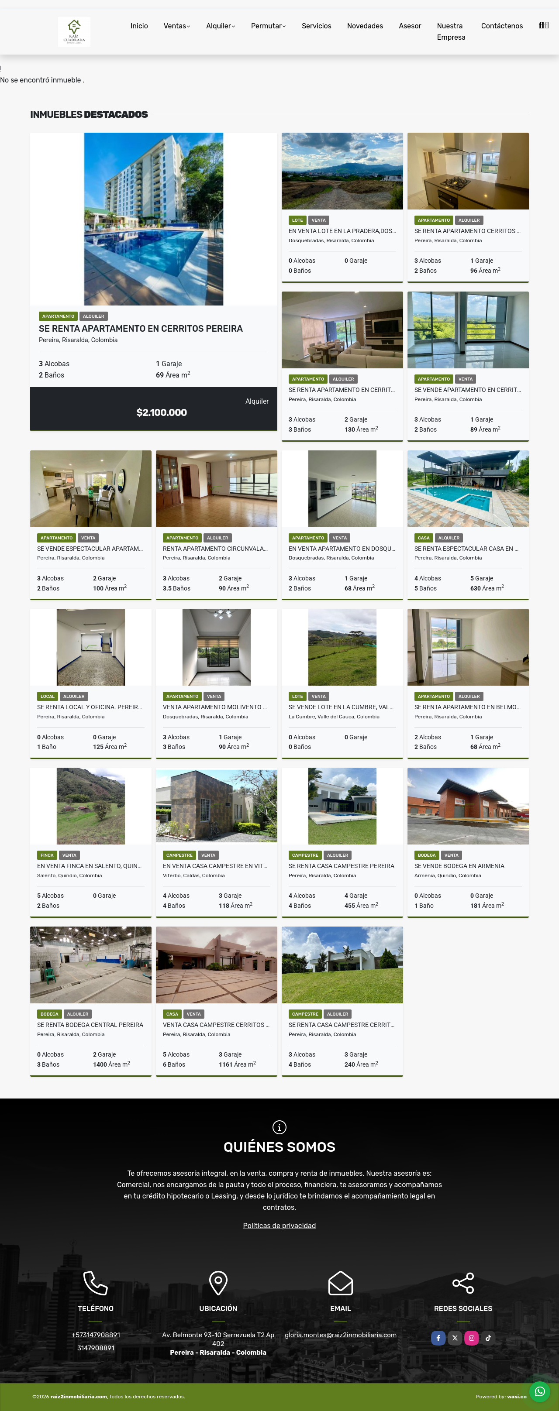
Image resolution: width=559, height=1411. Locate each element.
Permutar (266, 26)
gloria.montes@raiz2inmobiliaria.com (341, 1335)
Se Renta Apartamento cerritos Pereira (468, 230)
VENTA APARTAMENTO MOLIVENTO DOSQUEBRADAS (216, 707)
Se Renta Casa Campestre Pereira (341, 865)
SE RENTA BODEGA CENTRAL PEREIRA (90, 1024)
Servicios (316, 26)
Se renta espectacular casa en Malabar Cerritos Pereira (468, 548)
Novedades (365, 26)
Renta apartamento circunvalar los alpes (216, 548)
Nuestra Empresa (451, 31)
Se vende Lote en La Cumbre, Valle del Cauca (342, 707)
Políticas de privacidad (279, 1226)
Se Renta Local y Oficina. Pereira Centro (91, 707)
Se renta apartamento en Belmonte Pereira (468, 707)
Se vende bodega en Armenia (459, 865)
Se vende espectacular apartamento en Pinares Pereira (91, 548)
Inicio (139, 26)
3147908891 (95, 1348)
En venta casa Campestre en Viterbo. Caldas (216, 865)
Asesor (410, 26)
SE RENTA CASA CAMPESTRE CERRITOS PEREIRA (342, 1024)
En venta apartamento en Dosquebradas (342, 548)
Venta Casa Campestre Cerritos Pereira (216, 1024)
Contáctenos (502, 26)
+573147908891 (96, 1335)
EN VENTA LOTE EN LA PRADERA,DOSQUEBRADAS (342, 230)
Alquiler (218, 26)
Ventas (175, 26)
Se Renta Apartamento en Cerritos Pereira (141, 328)
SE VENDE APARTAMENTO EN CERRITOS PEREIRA (468, 389)
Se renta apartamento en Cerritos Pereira (342, 389)
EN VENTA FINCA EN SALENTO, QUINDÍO (91, 865)
